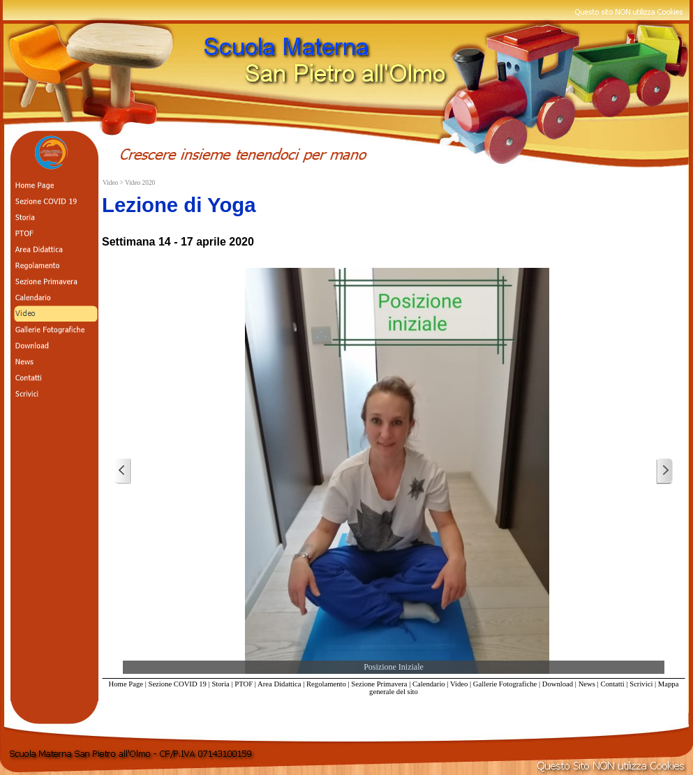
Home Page (126, 684)
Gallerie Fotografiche (505, 684)
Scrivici (641, 684)
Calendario (428, 684)
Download (557, 684)
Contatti (612, 684)
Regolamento (326, 684)
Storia (220, 684)
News (587, 684)
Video (459, 684)
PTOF (243, 684)
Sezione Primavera (379, 684)
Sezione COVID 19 (177, 684)
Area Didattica (279, 684)
